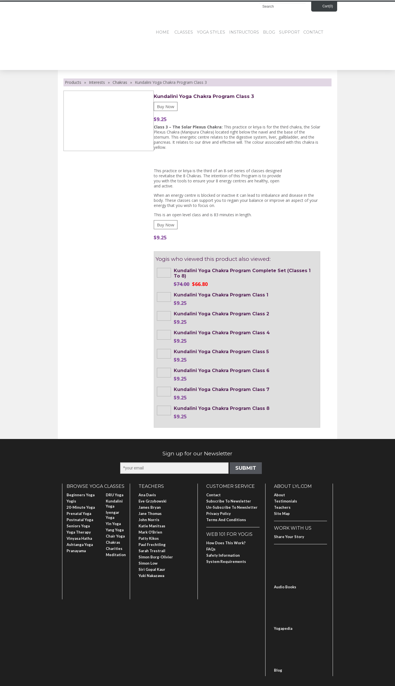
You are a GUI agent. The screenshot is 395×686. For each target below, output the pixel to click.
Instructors (244, 32)
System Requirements (226, 561)
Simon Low (148, 563)
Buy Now (165, 106)
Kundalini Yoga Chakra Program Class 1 (221, 295)
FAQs (211, 549)
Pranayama (76, 551)
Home (162, 32)
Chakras (120, 82)
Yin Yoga (113, 523)
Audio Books (285, 587)
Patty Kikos (149, 538)
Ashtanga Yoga (80, 544)
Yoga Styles (211, 32)
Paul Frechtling (152, 544)
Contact (313, 32)
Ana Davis (147, 495)
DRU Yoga (114, 495)
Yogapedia (283, 628)
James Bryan (150, 507)
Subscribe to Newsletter (228, 501)
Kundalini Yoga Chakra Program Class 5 (221, 351)
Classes (183, 32)
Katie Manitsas (152, 526)
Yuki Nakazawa (151, 575)
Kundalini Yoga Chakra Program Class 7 (221, 389)
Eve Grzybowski (152, 501)
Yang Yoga (115, 530)
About (279, 495)
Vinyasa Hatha (79, 538)
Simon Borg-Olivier (156, 557)
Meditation (116, 554)
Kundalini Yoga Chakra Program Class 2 (221, 313)
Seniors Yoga (78, 526)
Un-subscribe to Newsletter (232, 507)
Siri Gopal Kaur (152, 569)
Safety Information (223, 555)
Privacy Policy (218, 513)
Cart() (327, 6)
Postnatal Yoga (80, 519)
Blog (269, 32)
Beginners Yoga (81, 495)
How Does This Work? (225, 543)
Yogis (71, 501)
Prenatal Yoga (79, 513)
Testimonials (285, 501)
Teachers (282, 507)
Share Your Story (289, 536)
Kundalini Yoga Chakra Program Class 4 (222, 332)
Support (289, 32)
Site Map (282, 513)
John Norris (149, 519)
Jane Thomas (150, 513)
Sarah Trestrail (152, 551)
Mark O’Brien (150, 532)
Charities (114, 548)
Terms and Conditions (226, 519)
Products (73, 82)
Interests (97, 82)
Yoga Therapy (79, 532)
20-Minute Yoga (81, 507)
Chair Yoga (115, 536)
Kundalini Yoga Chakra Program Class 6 (221, 370)
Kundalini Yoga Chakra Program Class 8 (221, 408)
